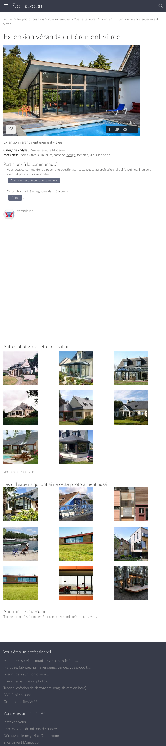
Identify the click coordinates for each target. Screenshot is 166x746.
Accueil (8, 19)
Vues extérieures (59, 19)
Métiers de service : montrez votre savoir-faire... (40, 660)
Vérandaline (25, 211)
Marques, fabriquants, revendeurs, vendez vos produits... (47, 667)
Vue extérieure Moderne (48, 150)
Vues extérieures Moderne (92, 19)
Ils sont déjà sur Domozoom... (26, 674)
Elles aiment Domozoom (22, 742)
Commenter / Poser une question (34, 180)
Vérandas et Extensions (19, 471)
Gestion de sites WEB (20, 701)
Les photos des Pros (30, 19)
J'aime (10, 129)
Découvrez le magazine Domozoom (31, 735)
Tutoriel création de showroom (27, 687)
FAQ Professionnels (18, 694)
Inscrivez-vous (14, 721)
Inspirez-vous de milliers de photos (30, 728)
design (70, 155)
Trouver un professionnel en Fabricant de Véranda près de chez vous (50, 616)
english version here (69, 687)
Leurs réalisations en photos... (26, 680)
